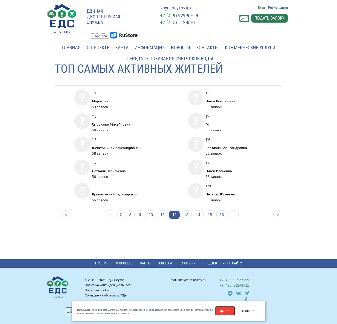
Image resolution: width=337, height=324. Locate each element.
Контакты (207, 47)
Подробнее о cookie (143, 310)
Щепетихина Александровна (115, 148)
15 (210, 215)
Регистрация (278, 7)
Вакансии (187, 263)
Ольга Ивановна (219, 171)
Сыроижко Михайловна (111, 124)
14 (198, 215)
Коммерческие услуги (250, 47)
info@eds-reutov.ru (192, 280)
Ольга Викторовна (220, 101)
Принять (225, 311)
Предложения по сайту (222, 263)
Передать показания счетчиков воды (170, 58)
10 (151, 215)
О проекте (98, 47)
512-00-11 (179, 22)
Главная (71, 47)
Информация (150, 47)
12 (174, 215)
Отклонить (248, 311)
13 (186, 215)
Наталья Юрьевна (220, 194)
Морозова (100, 101)
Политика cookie (97, 290)
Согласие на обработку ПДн (106, 295)
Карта (122, 47)
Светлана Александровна (226, 148)
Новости (180, 47)
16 (222, 215)
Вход (261, 7)
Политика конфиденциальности (108, 285)
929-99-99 (179, 15)
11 (162, 215)
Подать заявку (269, 18)
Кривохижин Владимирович (115, 194)
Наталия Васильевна (109, 171)
